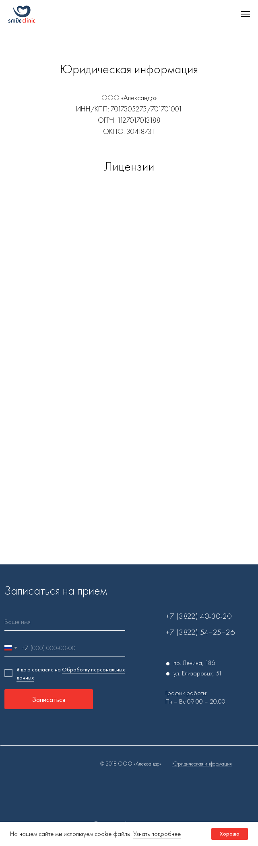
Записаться (48, 699)
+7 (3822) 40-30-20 (198, 616)
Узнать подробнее (157, 834)
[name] (64, 622)
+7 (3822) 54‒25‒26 (200, 632)
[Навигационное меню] (245, 14)
